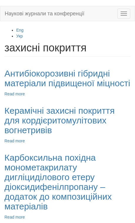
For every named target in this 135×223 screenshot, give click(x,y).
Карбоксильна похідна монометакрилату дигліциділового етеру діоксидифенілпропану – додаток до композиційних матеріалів (58, 182)
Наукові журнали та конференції (44, 14)
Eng (20, 30)
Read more (14, 94)
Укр (19, 36)
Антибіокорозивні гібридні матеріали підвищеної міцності (67, 78)
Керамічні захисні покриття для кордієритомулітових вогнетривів (59, 120)
